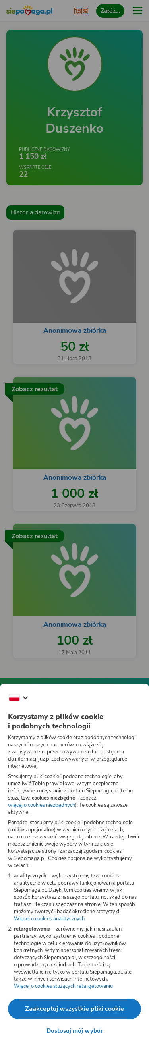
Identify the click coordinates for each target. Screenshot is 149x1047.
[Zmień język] (18, 697)
